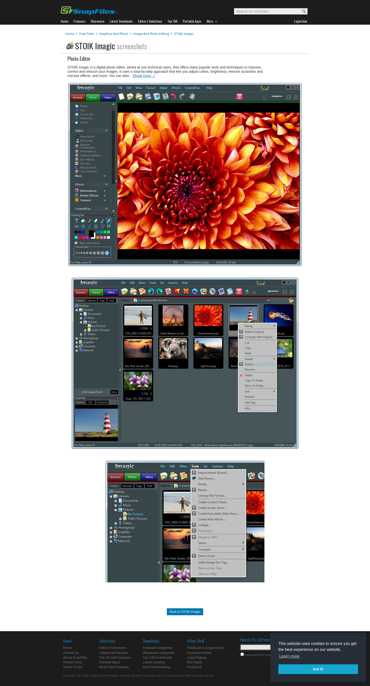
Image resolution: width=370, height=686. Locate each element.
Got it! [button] (318, 669)
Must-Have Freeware (114, 667)
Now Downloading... (157, 667)
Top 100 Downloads (157, 657)
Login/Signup (197, 657)
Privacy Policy (72, 662)
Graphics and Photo (113, 34)
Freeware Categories (158, 648)
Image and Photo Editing (151, 34)
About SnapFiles (75, 657)
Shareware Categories (159, 653)
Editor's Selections (112, 648)
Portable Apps (109, 662)
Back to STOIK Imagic (185, 612)
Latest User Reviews (113, 653)
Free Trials (86, 34)
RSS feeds (194, 662)
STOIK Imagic (183, 34)
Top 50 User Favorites (114, 657)
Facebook (194, 667)
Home (69, 34)
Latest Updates (154, 662)
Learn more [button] (289, 656)
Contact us (70, 653)
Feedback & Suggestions (205, 648)
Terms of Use (72, 667)
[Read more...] (144, 76)
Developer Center (199, 653)
